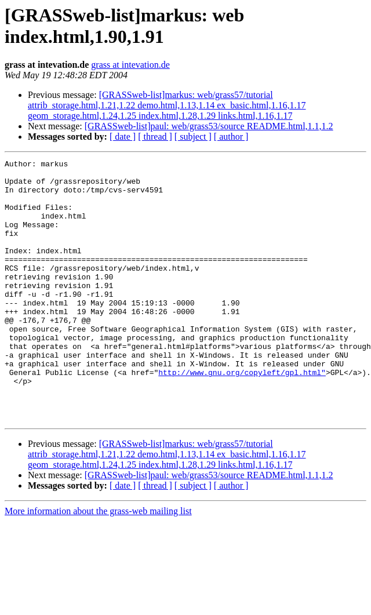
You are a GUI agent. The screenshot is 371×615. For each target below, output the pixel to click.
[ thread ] (155, 136)
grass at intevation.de (130, 65)
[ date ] (123, 136)
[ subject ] (193, 136)
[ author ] (231, 136)
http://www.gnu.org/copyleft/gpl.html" (242, 415)
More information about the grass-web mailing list (98, 563)
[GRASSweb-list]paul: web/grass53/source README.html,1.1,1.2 (209, 126)
